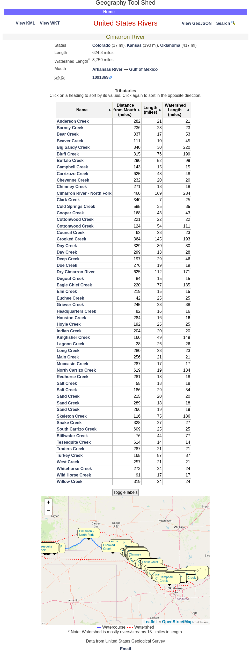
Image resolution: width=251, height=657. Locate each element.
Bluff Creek (68, 154)
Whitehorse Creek (74, 468)
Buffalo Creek (70, 160)
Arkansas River (107, 69)
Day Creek (67, 246)
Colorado (101, 45)
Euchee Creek (70, 298)
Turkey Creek (70, 455)
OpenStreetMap (177, 622)
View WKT (50, 23)
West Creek (68, 462)
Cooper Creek (70, 213)
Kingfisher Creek (73, 337)
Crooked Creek (71, 239)
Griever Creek (70, 304)
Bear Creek (68, 134)
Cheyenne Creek (73, 180)
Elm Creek (67, 291)
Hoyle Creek (69, 324)
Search (225, 23)
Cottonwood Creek (75, 219)
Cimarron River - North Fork (84, 193)
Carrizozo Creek (72, 173)
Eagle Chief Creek (74, 285)
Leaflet (150, 622)
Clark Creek (68, 200)
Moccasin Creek (72, 364)
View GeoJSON (196, 23)
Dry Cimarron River (76, 272)
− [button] (48, 511)
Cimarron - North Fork (86, 533)
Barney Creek (70, 128)
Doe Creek (67, 265)
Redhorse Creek (72, 376)
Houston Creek (71, 318)
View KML (25, 23)
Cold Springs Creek (76, 206)
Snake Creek (69, 422)
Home (109, 12)
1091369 (100, 77)
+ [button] (48, 503)
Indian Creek (69, 331)
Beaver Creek (70, 141)
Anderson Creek (73, 121)
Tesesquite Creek (74, 442)
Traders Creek (70, 449)
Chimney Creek (72, 186)
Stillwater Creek (72, 436)
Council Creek (71, 232)
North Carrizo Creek (76, 370)
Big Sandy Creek (73, 147)
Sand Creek (68, 396)
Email (125, 649)
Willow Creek (69, 481)
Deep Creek (68, 259)
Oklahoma (170, 45)
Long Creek (68, 350)
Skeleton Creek (72, 416)
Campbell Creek (72, 167)
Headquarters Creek (76, 311)
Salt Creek (67, 383)
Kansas (134, 45)
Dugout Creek (70, 278)
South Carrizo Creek (77, 429)
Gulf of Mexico (143, 69)
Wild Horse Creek (74, 475)
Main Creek (68, 357)
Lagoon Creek (70, 344)
